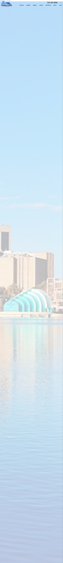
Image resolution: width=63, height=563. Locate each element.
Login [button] (60, 5)
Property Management (10, 296)
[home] (6, 3)
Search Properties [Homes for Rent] (24, 296)
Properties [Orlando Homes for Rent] (48, 5)
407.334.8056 (52, 2)
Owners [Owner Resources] (28, 5)
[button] (60, 2)
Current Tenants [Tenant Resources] (52, 296)
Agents (41, 5)
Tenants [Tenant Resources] (35, 5)
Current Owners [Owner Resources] (38, 296)
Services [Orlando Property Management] (21, 5)
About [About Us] (55, 5)
